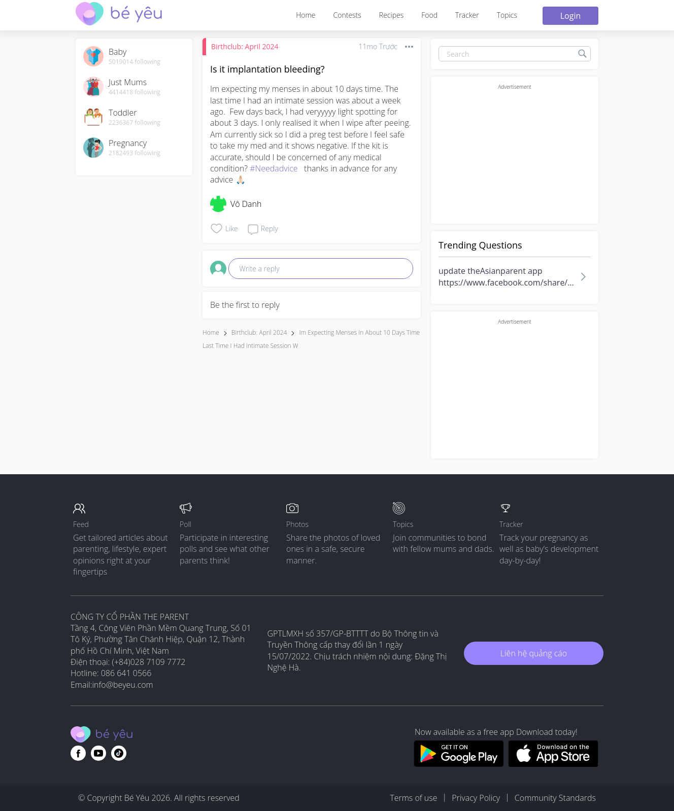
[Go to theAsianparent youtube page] (98, 753)
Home (305, 15)
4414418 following (134, 92)
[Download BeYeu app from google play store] (458, 763)
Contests (347, 15)
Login (570, 15)
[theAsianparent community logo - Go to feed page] (119, 15)
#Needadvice (273, 168)
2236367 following (134, 123)
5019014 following (134, 62)
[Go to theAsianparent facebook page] (78, 753)
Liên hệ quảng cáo (533, 653)
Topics (507, 15)
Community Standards (555, 797)
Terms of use (413, 797)
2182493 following (134, 153)
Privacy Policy (476, 797)
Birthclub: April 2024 (244, 46)
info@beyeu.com (122, 684)
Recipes (391, 15)
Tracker (467, 15)
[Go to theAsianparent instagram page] (118, 753)
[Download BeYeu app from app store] (553, 763)
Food (429, 15)
